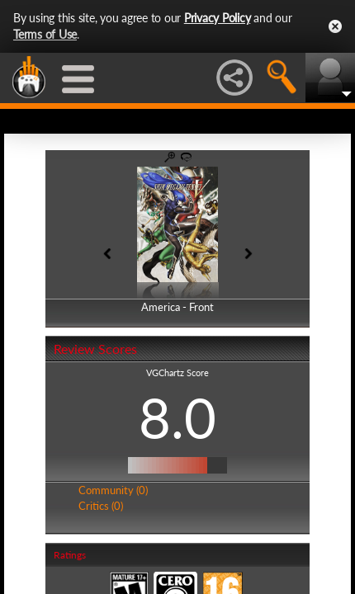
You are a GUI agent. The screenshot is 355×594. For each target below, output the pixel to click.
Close (335, 26)
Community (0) (113, 490)
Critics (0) (100, 505)
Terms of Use (45, 34)
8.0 (177, 417)
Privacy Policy (217, 18)
